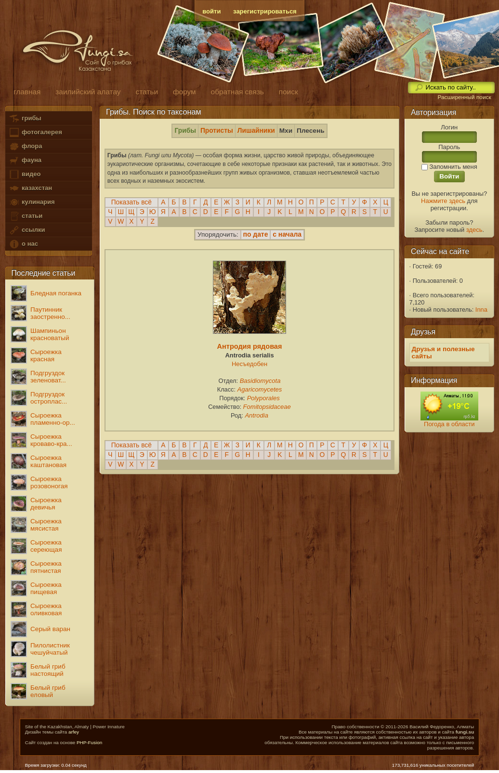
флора (25, 146)
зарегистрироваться (265, 11)
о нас (23, 244)
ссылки (26, 230)
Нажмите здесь (443, 200)
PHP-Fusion (89, 742)
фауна (25, 160)
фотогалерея (35, 133)
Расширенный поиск (464, 97)
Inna (481, 309)
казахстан (30, 188)
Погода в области (449, 424)
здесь (474, 229)
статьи (25, 216)
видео (24, 174)
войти (211, 11)
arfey (73, 732)
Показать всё (131, 202)
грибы (24, 119)
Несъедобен (249, 363)
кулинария (31, 202)
